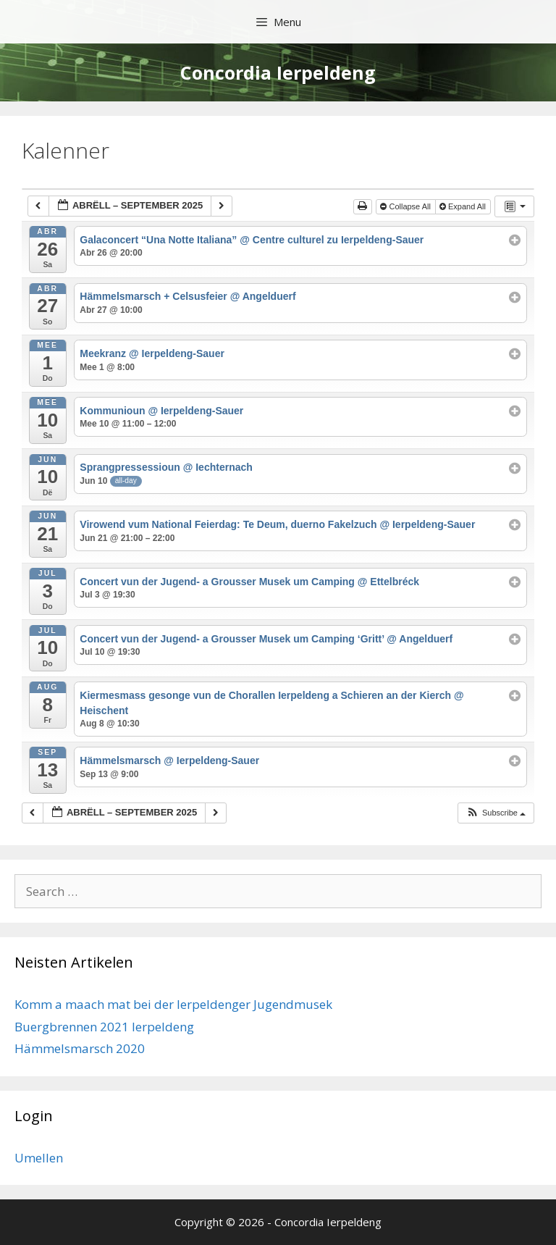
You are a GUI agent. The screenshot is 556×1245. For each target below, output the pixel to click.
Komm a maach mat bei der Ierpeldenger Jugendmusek (173, 1004)
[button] (495, 813)
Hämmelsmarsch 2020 (79, 1048)
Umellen (38, 1157)
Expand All (463, 206)
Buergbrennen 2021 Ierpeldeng (104, 1026)
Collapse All (406, 206)
